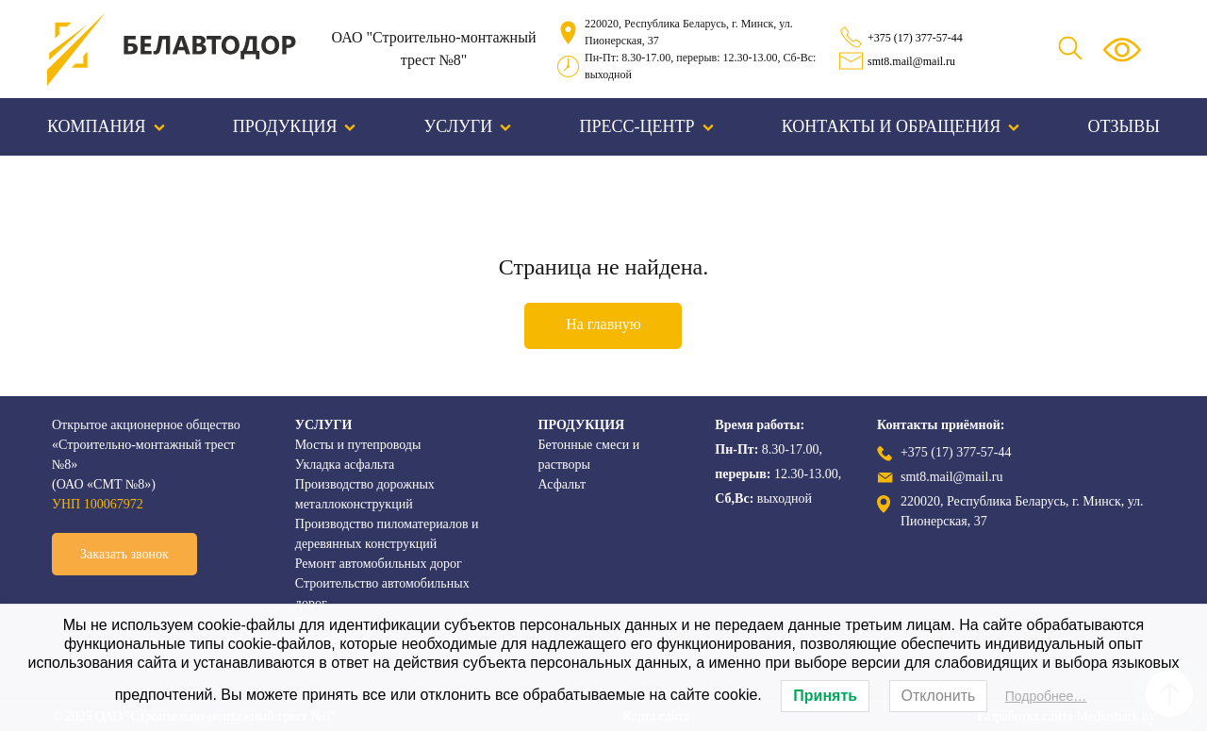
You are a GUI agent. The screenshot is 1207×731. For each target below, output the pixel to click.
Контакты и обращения (901, 126)
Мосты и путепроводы (358, 445)
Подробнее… (1046, 696)
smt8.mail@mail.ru (911, 61)
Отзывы (1124, 126)
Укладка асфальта (344, 464)
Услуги (468, 126)
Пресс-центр (647, 126)
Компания (106, 126)
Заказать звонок (124, 554)
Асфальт (562, 484)
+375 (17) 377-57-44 (915, 37)
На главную (603, 324)
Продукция (294, 126)
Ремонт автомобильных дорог (378, 564)
